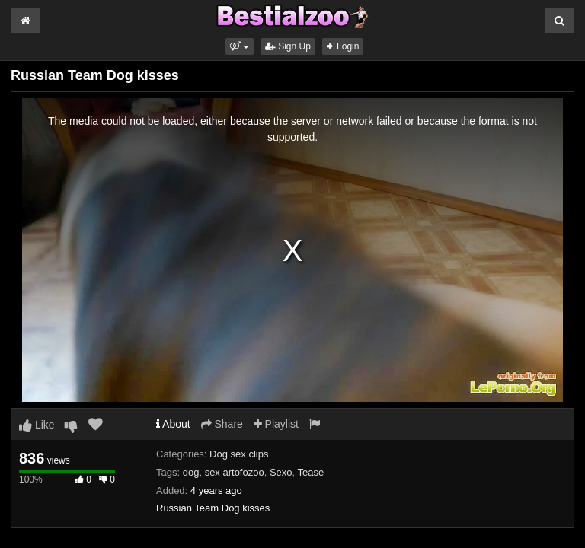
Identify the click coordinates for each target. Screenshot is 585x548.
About (173, 424)
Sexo (281, 472)
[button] (239, 46)
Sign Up (288, 46)
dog (191, 472)
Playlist (276, 424)
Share (222, 424)
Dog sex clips (238, 454)
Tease (311, 472)
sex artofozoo (234, 472)
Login (343, 46)
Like (37, 425)
